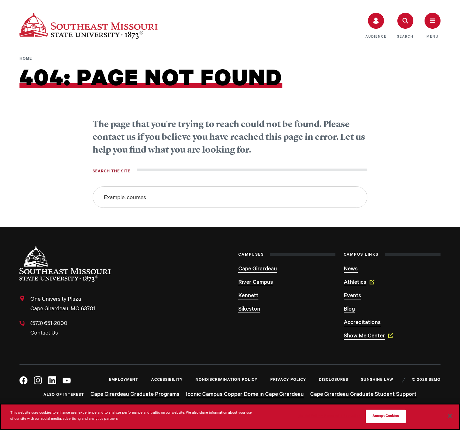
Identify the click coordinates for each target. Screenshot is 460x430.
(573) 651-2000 (48, 324)
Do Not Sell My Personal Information (330, 416)
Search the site (111, 172)
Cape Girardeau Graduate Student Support (363, 395)
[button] (375, 26)
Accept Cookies (385, 416)
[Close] (450, 416)
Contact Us (44, 333)
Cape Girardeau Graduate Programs (135, 395)
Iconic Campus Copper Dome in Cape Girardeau (245, 395)
